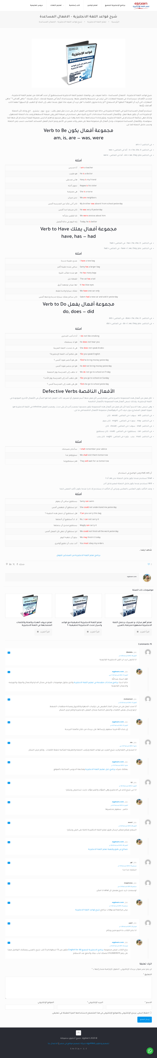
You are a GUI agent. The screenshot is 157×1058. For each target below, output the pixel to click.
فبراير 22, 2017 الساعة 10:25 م (119, 946)
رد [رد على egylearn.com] (8, 672)
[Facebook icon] (86, 1049)
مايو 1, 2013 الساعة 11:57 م (119, 765)
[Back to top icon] (78, 1032)
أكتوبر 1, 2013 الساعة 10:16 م (128, 786)
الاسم (148, 1002)
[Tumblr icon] (71, 1049)
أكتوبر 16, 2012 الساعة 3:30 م (128, 656)
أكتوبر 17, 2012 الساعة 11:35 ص (118, 675)
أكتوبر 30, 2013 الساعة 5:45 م (128, 826)
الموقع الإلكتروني (46, 1002)
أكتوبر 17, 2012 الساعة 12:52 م (128, 702)
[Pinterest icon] (76, 1049)
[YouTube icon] (81, 1049)
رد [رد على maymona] (8, 883)
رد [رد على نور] (8, 863)
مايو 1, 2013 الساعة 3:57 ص (128, 746)
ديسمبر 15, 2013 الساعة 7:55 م (127, 866)
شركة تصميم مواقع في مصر (72, 1044)
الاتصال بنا (53, 1044)
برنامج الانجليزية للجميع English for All (86, 950)
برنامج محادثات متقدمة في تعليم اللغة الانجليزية (96, 683)
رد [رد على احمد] (8, 923)
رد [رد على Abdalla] (8, 652)
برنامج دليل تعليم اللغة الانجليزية (100, 769)
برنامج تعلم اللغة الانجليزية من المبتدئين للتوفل (78, 555)
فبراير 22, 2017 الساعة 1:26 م (128, 926)
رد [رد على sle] (8, 743)
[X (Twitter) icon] (84, 1049)
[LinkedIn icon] (78, 1049)
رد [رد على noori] (8, 823)
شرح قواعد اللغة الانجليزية (87, 910)
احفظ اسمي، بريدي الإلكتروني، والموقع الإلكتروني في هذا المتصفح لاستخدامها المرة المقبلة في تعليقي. (100, 1013)
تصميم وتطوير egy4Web (97, 1044)
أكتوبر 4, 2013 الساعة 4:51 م (119, 805)
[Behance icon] (73, 1049)
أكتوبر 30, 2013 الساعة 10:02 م (118, 845)
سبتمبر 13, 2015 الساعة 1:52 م (118, 906)
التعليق (147, 975)
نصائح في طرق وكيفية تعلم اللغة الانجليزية (108, 849)
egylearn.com (132, 577)
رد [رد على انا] (8, 783)
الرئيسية (115, 22)
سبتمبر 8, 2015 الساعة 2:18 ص (127, 886)
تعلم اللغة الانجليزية (96, 22)
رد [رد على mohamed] (8, 699)
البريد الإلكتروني (95, 1002)
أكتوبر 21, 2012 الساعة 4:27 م (119, 725)
